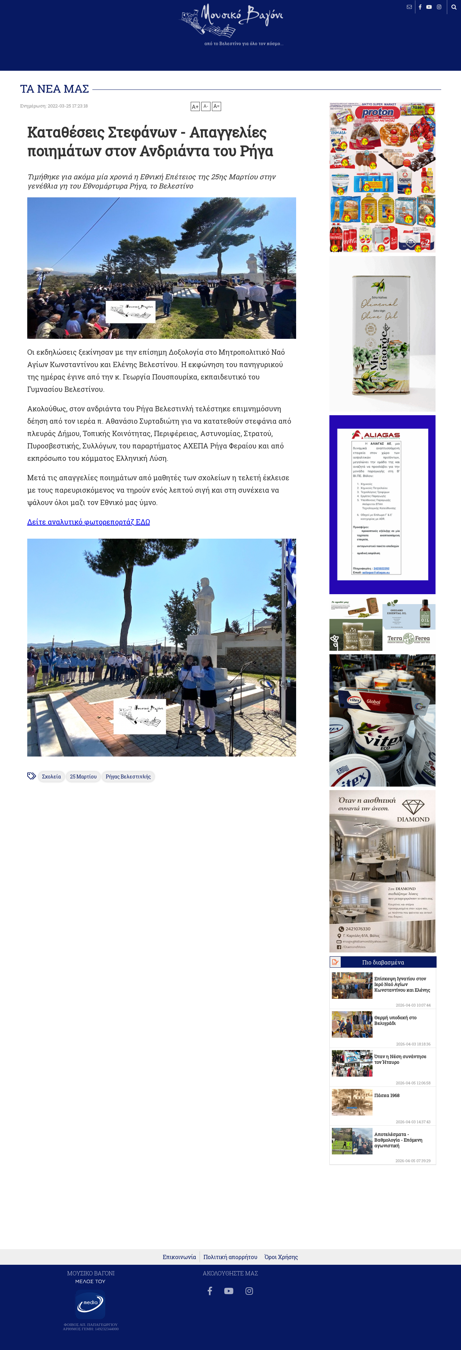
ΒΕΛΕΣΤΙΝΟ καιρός (43, 30)
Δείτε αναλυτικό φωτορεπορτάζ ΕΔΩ (88, 521)
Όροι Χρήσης (281, 1257)
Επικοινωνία (179, 1257)
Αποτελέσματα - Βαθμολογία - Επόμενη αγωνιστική (398, 1139)
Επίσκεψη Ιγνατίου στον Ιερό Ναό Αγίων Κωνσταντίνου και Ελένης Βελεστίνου (402, 987)
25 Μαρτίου (83, 777)
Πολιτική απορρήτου (230, 1257)
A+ (195, 106)
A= (216, 106)
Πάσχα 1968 (386, 1095)
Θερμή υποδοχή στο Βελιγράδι (395, 1020)
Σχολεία (51, 777)
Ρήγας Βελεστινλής (128, 777)
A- (205, 106)
